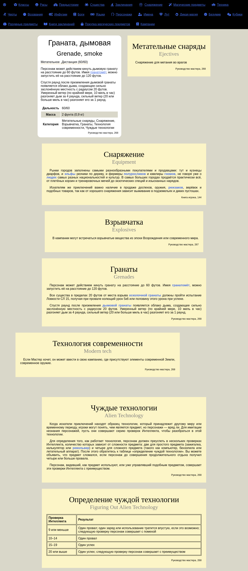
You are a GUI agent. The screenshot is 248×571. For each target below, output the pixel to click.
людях (51, 177)
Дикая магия (187, 14)
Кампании (145, 24)
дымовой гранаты (116, 305)
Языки (97, 14)
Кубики (235, 14)
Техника (220, 4)
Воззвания (33, 14)
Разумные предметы (20, 24)
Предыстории (66, 4)
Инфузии (58, 14)
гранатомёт (98, 72)
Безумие (212, 14)
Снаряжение (150, 4)
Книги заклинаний (59, 24)
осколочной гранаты (145, 295)
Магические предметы (187, 4)
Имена (145, 14)
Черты (10, 14)
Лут (164, 14)
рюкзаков (175, 187)
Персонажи (121, 14)
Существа (94, 4)
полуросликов (135, 174)
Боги (78, 14)
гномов (169, 174)
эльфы (70, 174)
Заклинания (121, 4)
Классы (21, 4)
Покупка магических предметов (105, 24)
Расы (41, 4)
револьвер (81, 448)
